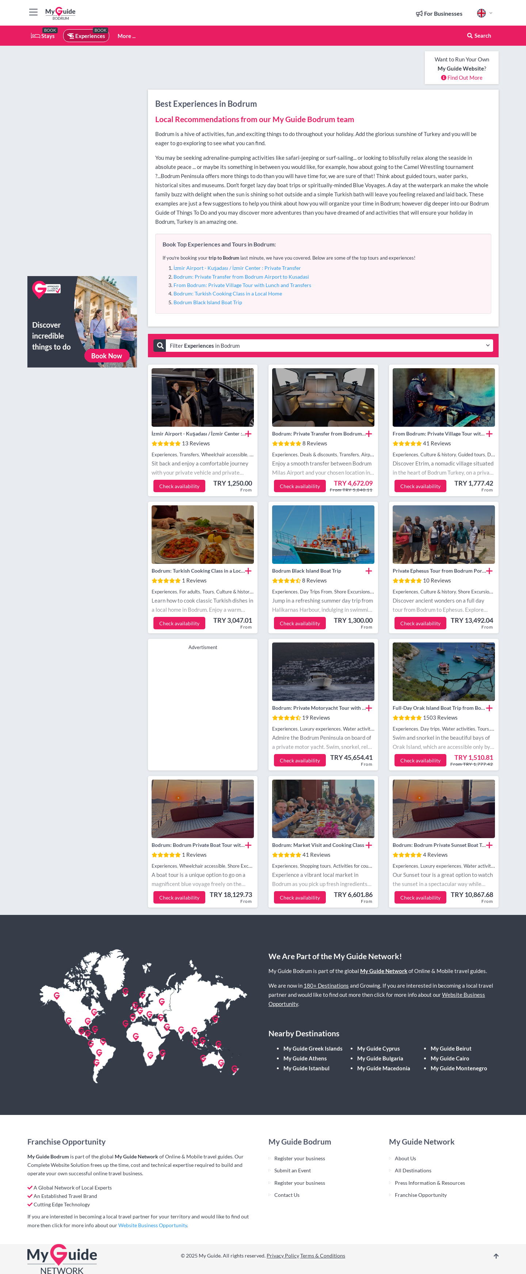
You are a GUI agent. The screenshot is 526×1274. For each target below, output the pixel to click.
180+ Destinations (326, 985)
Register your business (299, 1158)
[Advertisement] (82, 161)
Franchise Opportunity (421, 1195)
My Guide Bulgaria (380, 1058)
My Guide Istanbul (306, 1068)
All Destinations (413, 1170)
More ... (127, 36)
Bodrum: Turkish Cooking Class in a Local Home (228, 293)
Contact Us (287, 1195)
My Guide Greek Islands (313, 1048)
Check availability (179, 486)
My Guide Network (383, 971)
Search (478, 35)
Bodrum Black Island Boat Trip (208, 302)
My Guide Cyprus (378, 1048)
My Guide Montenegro (459, 1068)
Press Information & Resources (430, 1183)
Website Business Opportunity (152, 1225)
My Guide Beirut (451, 1048)
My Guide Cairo (450, 1058)
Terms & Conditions (322, 1255)
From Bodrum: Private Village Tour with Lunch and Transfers (242, 285)
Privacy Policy (283, 1255)
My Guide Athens (305, 1058)
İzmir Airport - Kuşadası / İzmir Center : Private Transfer (237, 268)
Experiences (86, 36)
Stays (43, 36)
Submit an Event (292, 1170)
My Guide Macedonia (383, 1068)
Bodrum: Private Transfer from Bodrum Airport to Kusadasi (241, 277)
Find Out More (462, 77)
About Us (405, 1158)
